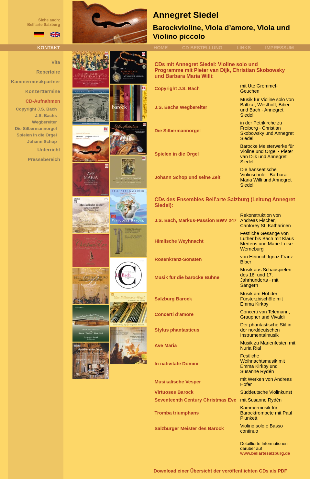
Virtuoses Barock (174, 392)
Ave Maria (166, 345)
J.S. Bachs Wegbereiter (181, 107)
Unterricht (49, 149)
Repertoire (48, 72)
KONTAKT (48, 47)
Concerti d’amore (174, 314)
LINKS (244, 47)
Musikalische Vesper (178, 381)
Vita (55, 62)
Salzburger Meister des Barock (189, 428)
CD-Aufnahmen (43, 101)
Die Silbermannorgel (36, 128)
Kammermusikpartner (35, 81)
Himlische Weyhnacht (179, 241)
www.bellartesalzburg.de (265, 453)
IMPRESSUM (279, 47)
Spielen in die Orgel (37, 135)
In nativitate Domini (176, 363)
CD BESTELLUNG (202, 47)
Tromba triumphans (177, 412)
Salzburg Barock (173, 298)
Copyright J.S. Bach (36, 109)
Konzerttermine (42, 91)
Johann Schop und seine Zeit (188, 177)
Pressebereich (44, 159)
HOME (161, 47)
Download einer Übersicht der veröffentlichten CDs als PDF (220, 470)
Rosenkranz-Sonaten (178, 259)
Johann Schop (42, 141)
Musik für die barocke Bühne (187, 277)
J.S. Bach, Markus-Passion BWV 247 (196, 220)
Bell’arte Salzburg (43, 24)
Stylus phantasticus (177, 330)
